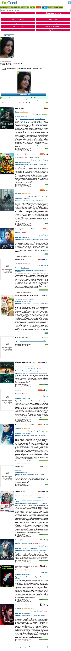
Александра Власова (25, 503)
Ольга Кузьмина (42, 164)
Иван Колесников (42, 373)
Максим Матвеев (33, 373)
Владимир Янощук (26, 301)
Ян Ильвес (40, 200)
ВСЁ (3, 7)
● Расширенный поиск (53, 13)
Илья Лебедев (35, 371)
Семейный (31, 157)
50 (35, 98)
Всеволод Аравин (25, 398)
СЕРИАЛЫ (17, 7)
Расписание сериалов (53, 23)
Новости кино (17, 26)
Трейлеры (53, 30)
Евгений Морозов (35, 503)
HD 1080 (35, 114)
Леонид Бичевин (24, 373)
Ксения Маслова (24, 341)
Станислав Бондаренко (38, 303)
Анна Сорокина (33, 341)
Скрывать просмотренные (34, 100)
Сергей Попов (25, 548)
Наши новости (18, 30)
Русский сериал (24, 112)
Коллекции (53, 19)
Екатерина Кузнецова (25, 303)
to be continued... (43, 114)
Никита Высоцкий (26, 371)
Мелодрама (18, 193)
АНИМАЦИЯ (25, 7)
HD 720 (45, 160)
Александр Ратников (25, 577)
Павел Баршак (41, 615)
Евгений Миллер (24, 119)
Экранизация (44, 572)
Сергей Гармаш (24, 164)
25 (31, 98)
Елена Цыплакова (25, 433)
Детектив (17, 232)
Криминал (23, 543)
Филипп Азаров (35, 239)
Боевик (17, 112)
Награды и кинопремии (53, 26)
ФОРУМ (45, 7)
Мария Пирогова (33, 119)
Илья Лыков (44, 503)
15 (28, 98)
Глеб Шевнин (41, 119)
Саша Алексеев (43, 550)
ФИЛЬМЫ (9, 7)
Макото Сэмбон (42, 341)
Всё (18, 94)
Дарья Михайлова (36, 270)
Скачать (46, 148)
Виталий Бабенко (25, 237)
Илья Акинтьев (35, 401)
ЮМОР (38, 7)
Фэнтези (37, 157)
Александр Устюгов (25, 550)
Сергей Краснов (25, 116)
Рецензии (17, 23)
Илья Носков (34, 615)
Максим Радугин (43, 239)
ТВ (32, 7)
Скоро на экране (18, 19)
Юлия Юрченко (35, 474)
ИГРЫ (51, 7)
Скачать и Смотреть (43, 289)
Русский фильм (24, 157)
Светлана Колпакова (25, 270)
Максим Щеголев (43, 401)
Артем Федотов (35, 577)
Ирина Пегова (34, 550)
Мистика (29, 495)
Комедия (17, 157)
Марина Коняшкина (9, 34)
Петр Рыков (34, 200)
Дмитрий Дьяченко (26, 162)
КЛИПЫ (59, 7)
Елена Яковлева (33, 164)
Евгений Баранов (25, 198)
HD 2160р (34, 160)
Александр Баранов (27, 500)
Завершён (45, 497)
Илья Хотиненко (25, 574)
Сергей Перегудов (35, 435)
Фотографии (7, 35)
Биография (18, 366)
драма (32, 299)
